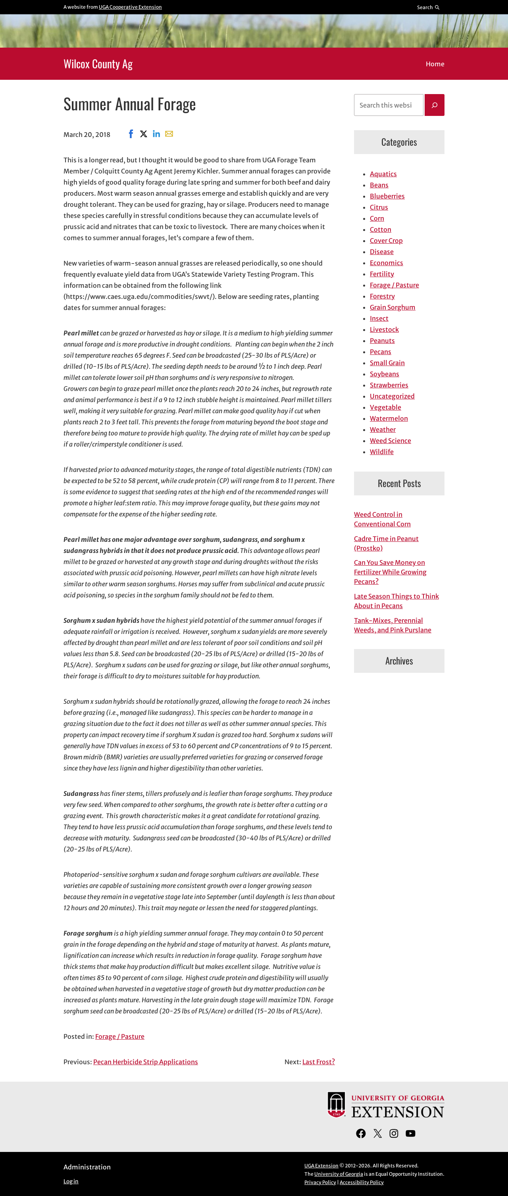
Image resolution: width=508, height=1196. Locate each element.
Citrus (379, 207)
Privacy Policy (320, 1182)
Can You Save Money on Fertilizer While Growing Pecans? (390, 572)
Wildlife (382, 452)
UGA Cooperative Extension (130, 7)
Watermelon (389, 418)
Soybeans (384, 374)
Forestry (382, 296)
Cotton (380, 229)
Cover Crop (386, 241)
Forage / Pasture (119, 1036)
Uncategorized (392, 396)
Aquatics (383, 174)
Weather (383, 429)
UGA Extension (321, 1166)
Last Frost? (318, 1062)
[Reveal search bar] (428, 7)
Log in (71, 1181)
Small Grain (387, 363)
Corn (377, 218)
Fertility (382, 274)
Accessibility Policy (362, 1182)
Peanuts (382, 341)
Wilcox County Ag (98, 63)
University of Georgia (338, 1174)
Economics (386, 263)
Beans (379, 185)
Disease (382, 252)
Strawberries (389, 385)
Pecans (380, 352)
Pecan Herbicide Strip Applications (145, 1062)
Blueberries (387, 196)
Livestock (384, 329)
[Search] (434, 105)
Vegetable (385, 407)
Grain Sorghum (393, 307)
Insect (379, 318)
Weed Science (390, 441)
